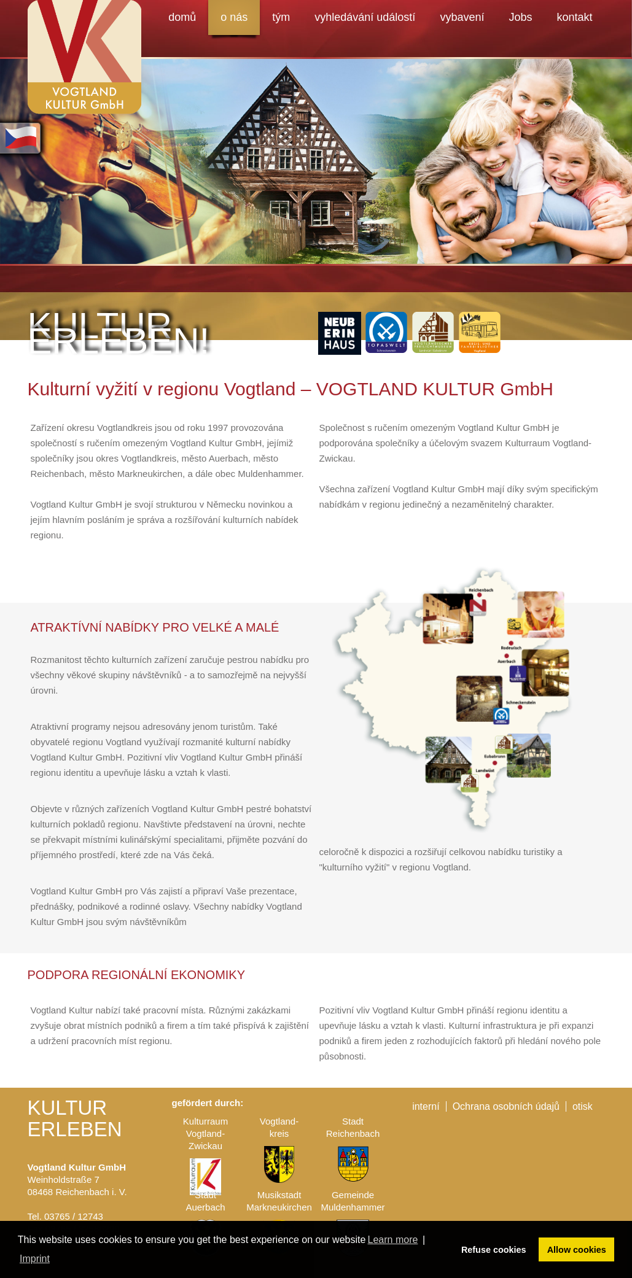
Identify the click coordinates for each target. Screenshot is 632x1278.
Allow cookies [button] (576, 1250)
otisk (582, 1106)
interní (425, 1106)
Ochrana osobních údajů (506, 1106)
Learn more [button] (393, 1239)
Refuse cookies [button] (493, 1250)
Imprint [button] (35, 1258)
